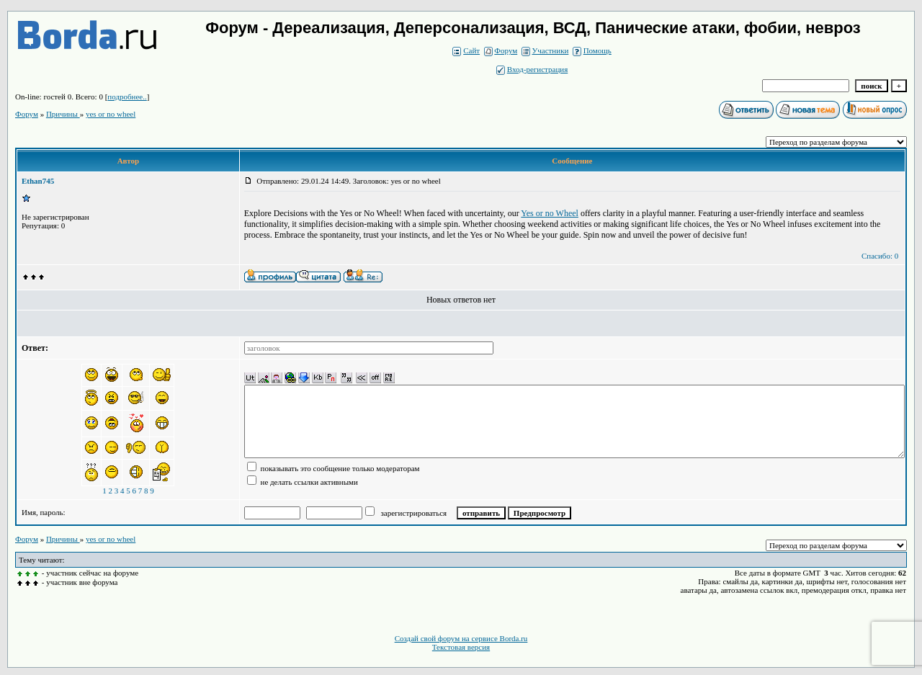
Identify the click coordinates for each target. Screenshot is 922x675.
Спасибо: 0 (879, 255)
